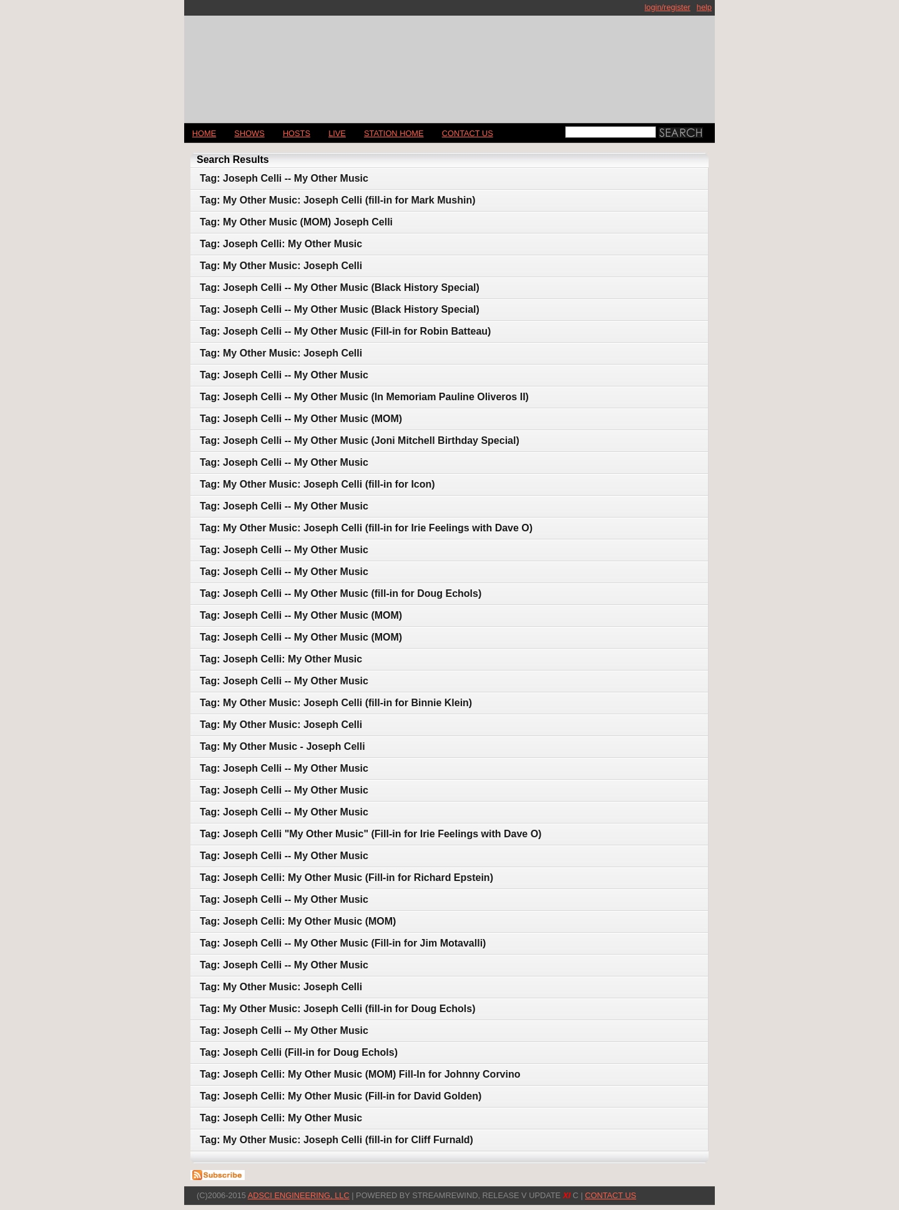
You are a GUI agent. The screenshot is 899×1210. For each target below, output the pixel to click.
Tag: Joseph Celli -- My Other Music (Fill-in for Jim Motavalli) (343, 943)
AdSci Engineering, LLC (299, 1195)
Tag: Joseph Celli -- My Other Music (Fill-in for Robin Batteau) (345, 331)
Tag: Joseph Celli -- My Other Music (284, 178)
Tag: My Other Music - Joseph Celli (282, 746)
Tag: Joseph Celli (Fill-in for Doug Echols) (299, 1052)
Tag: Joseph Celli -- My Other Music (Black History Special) (339, 287)
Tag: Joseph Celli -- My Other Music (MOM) (301, 418)
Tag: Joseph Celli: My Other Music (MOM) (298, 921)
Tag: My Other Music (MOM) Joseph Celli (296, 222)
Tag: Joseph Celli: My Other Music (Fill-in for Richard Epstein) (346, 877)
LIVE (337, 133)
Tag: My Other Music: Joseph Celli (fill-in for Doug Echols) (338, 1008)
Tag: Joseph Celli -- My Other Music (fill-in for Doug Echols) (340, 593)
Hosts (296, 133)
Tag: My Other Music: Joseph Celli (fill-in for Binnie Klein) (336, 702)
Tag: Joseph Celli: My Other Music (281, 244)
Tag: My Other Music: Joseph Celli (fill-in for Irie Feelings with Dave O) (366, 528)
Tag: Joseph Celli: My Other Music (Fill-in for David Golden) (340, 1096)
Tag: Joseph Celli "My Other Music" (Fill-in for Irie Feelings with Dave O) (370, 834)
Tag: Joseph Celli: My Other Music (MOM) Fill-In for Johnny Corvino (360, 1074)
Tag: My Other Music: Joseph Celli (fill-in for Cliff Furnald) (336, 1139)
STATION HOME (394, 133)
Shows (249, 133)
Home (204, 133)
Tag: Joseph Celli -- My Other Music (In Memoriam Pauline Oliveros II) (364, 396)
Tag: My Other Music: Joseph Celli (281, 265)
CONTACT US (467, 133)
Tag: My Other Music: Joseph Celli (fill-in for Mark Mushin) (338, 200)
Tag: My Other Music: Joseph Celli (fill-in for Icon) (317, 484)
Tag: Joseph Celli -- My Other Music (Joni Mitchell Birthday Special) (359, 440)
